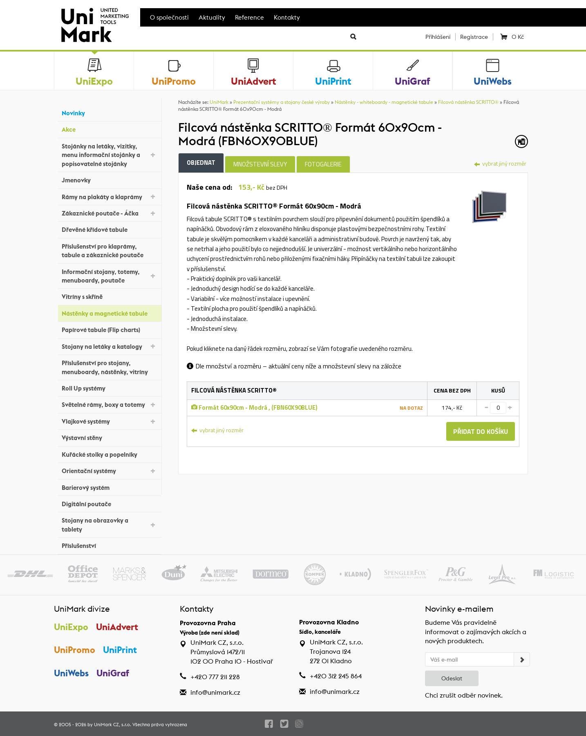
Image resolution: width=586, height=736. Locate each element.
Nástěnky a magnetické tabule (109, 312)
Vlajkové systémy (109, 421)
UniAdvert (117, 627)
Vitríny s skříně (109, 296)
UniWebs (71, 673)
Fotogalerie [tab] (323, 164)
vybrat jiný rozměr (500, 163)
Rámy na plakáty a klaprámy (109, 196)
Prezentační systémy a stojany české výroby (281, 102)
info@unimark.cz (215, 692)
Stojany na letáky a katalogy (109, 346)
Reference (249, 17)
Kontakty (287, 17)
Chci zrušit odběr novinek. (464, 695)
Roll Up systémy (109, 387)
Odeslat (451, 678)
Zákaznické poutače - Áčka (109, 213)
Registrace (474, 37)
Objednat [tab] (201, 162)
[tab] (489, 206)
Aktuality (212, 17)
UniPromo (74, 649)
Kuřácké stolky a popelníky (109, 453)
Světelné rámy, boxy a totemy (109, 404)
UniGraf (112, 673)
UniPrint (120, 649)
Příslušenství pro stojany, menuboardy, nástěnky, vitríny (109, 367)
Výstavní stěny (109, 437)
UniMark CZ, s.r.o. (112, 724)
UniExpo (71, 627)
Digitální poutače (109, 503)
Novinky (109, 112)
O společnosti (169, 17)
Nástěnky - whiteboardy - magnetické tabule (384, 102)
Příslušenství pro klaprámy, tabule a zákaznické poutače (109, 250)
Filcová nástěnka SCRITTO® (468, 102)
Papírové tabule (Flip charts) (109, 329)
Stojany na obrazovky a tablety (109, 524)
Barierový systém (109, 486)
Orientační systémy (109, 470)
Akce (109, 128)
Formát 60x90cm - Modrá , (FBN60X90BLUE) (254, 407)
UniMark (219, 102)
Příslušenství (109, 545)
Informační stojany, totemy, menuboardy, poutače (109, 276)
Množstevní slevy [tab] (260, 164)
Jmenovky (109, 179)
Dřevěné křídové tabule (109, 228)
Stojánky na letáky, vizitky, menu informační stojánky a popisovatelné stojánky (109, 155)
